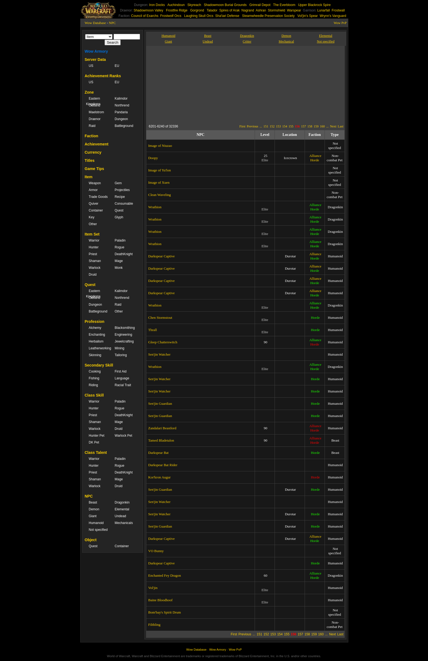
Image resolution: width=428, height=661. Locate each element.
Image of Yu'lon (159, 170)
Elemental (122, 509)
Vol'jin (152, 588)
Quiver (93, 204)
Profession (94, 321)
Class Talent (96, 452)
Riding (93, 385)
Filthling (154, 625)
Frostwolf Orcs (170, 16)
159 (316, 126)
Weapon (95, 183)
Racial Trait (123, 385)
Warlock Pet (123, 435)
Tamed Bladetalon (161, 440)
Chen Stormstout (160, 317)
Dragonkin (122, 502)
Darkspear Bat (158, 453)
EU (117, 66)
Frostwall (338, 10)
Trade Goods (98, 197)
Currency (93, 152)
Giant (93, 516)
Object (91, 540)
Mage (119, 261)
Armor (93, 190)
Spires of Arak (229, 10)
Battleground (124, 126)
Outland (94, 105)
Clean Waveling (159, 195)
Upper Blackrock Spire (314, 5)
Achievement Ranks (103, 76)
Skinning (95, 355)
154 (284, 126)
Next (333, 126)
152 (272, 126)
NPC (112, 23)
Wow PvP (340, 23)
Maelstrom (96, 112)
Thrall (152, 330)
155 (291, 126)
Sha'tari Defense (227, 16)
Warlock (94, 268)
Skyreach (194, 5)
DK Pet (94, 442)
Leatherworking (99, 348)
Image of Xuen (159, 182)
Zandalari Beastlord (162, 428)
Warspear (294, 10)
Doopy (153, 158)
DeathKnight (124, 254)
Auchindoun (176, 5)
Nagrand (248, 10)
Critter (247, 41)
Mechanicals (124, 523)
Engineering (123, 335)
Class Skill (94, 395)
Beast (93, 502)
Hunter (94, 247)
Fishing (94, 378)
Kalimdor (121, 98)
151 (265, 126)
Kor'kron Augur (159, 477)
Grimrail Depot (259, 5)
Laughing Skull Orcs (198, 16)
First (242, 126)
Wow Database (95, 23)
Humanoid (96, 523)
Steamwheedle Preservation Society (268, 16)
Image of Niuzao (160, 146)
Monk (119, 268)
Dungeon (121, 119)
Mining (119, 348)
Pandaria (121, 112)
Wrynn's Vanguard (333, 16)
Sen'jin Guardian (160, 403)
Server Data (95, 59)
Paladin (120, 240)
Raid (92, 126)
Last (340, 126)
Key (91, 217)
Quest (119, 210)
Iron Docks (157, 5)
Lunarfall (323, 10)
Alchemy (95, 328)
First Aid (120, 371)
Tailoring (121, 355)
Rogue (119, 247)
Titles (89, 160)
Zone (89, 92)
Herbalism (96, 341)
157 (303, 126)
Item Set (92, 234)
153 (278, 126)
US (91, 66)
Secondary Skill (99, 365)
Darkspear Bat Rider (162, 465)
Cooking (95, 371)
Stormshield (276, 10)
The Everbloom (284, 5)
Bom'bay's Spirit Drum (164, 612)
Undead (120, 516)
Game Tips (94, 168)
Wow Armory (96, 51)
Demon (94, 509)
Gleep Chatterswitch (162, 342)
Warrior (94, 240)
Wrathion (155, 207)
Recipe (120, 197)
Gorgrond (197, 10)
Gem (118, 183)
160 (322, 126)
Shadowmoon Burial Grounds (225, 5)
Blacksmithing (125, 328)
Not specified (98, 530)
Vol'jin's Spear (308, 16)
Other (93, 224)
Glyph (119, 217)
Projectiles (122, 190)
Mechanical (286, 41)
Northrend (122, 105)
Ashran (261, 10)
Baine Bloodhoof (160, 600)
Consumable (124, 204)
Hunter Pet (96, 435)
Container (96, 210)
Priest (93, 254)
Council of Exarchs (144, 16)
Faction (91, 136)
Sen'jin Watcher (159, 354)
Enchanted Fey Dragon (164, 575)
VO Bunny (156, 551)
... (261, 126)
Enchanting (97, 335)
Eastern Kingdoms (93, 101)
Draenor (94, 119)
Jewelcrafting (124, 341)
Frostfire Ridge (177, 10)
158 (309, 126)
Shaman (95, 261)
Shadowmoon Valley (148, 10)
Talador (212, 10)
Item (89, 177)
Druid (93, 274)
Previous (252, 126)
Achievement (96, 144)
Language (122, 378)
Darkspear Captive (161, 256)
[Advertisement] (199, 84)
